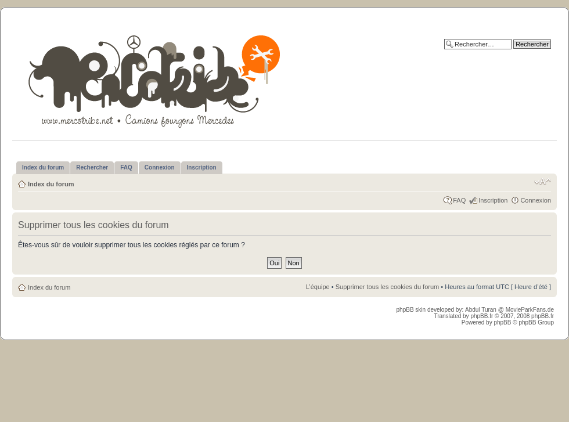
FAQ (459, 200)
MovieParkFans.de (530, 309)
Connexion (535, 200)
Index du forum (51, 184)
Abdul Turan (481, 309)
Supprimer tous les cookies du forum (388, 286)
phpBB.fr (481, 316)
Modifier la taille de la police (542, 181)
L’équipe (318, 286)
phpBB (502, 322)
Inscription (492, 200)
